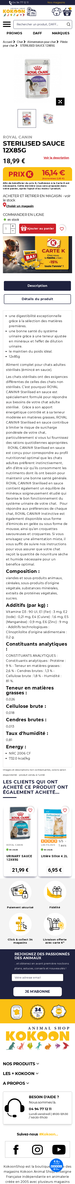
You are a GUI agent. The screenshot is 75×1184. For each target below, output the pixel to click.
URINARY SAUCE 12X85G (19, 858)
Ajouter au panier (40, 228)
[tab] (37, 286)
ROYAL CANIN (17, 137)
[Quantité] (7, 229)
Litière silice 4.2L (54, 856)
